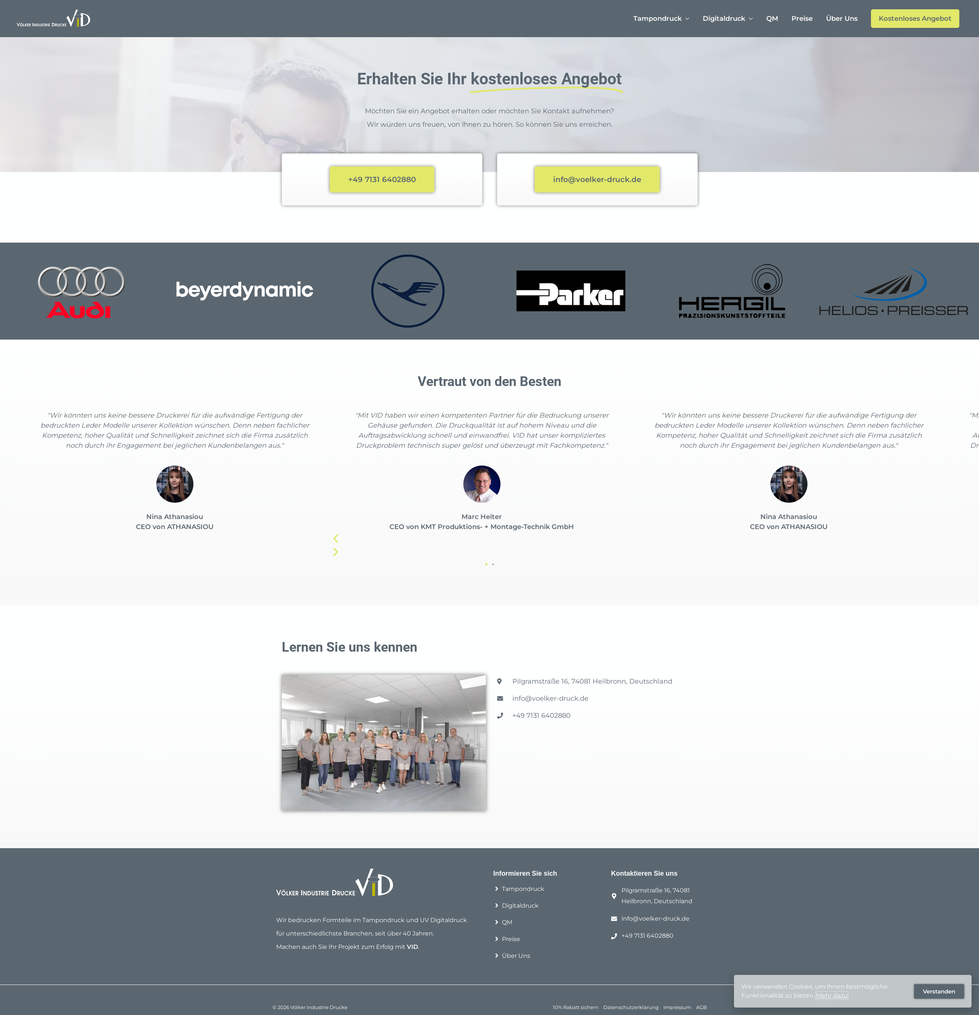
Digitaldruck (724, 18)
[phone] (642, 936)
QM (772, 18)
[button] (486, 564)
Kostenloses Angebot (915, 18)
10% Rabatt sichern (575, 1007)
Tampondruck (657, 18)
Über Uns (842, 18)
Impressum (677, 1007)
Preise (802, 18)
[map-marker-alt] (661, 896)
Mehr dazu (832, 995)
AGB (701, 1007)
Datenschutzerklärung (631, 1007)
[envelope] (650, 919)
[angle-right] (518, 888)
